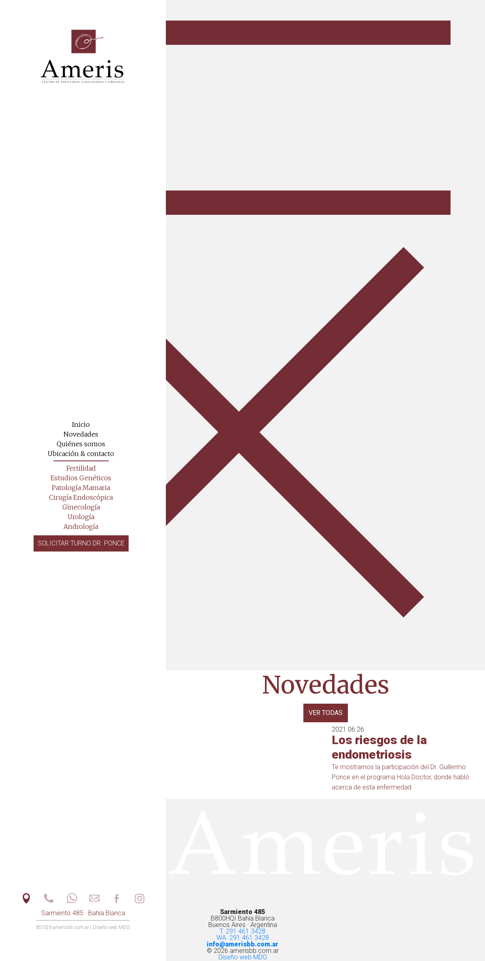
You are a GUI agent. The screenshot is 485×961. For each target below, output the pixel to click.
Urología (81, 517)
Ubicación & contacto (81, 454)
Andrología (81, 526)
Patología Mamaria (81, 488)
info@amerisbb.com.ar (242, 944)
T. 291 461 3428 (242, 931)
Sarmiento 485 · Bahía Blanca (83, 913)
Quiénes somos (81, 444)
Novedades (81, 434)
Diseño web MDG (242, 957)
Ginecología (81, 507)
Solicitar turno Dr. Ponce (81, 543)
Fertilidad (81, 468)
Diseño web (111, 927)
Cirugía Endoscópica (81, 497)
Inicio (81, 424)
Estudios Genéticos (81, 478)
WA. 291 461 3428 (242, 938)
